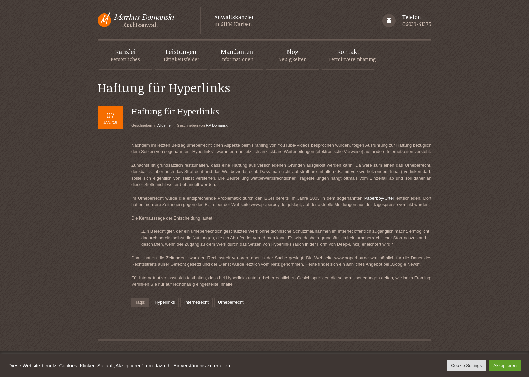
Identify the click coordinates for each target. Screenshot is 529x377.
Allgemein (165, 125)
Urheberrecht (231, 302)
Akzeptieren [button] (505, 365)
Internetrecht (196, 302)
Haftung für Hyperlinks (175, 111)
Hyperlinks (165, 302)
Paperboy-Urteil (379, 198)
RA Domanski (217, 125)
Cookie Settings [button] (466, 365)
